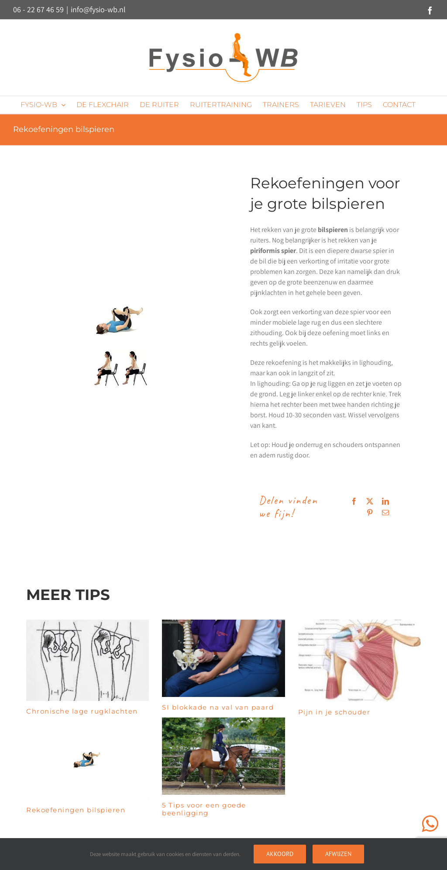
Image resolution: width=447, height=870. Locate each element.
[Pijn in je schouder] (359, 661)
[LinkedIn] (385, 501)
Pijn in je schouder (334, 712)
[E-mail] (385, 512)
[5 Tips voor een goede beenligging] (223, 756)
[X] (370, 501)
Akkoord (279, 854)
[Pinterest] (370, 512)
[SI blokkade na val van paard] (223, 658)
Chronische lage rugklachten (82, 711)
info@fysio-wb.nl (98, 9)
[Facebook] (354, 501)
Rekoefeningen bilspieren (75, 810)
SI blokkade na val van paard (218, 707)
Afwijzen (338, 854)
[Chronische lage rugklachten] (87, 660)
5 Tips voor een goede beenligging (204, 809)
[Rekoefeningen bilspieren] (87, 758)
